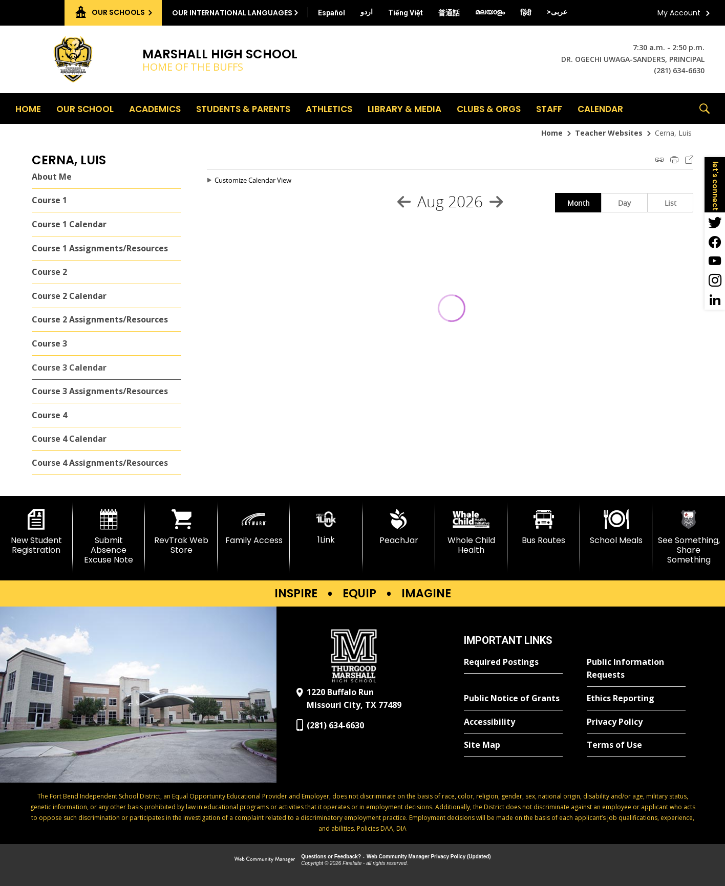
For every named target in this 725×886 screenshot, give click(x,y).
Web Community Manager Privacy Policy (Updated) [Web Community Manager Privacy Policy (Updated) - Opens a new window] (429, 856)
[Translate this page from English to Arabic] (557, 12)
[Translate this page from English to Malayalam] (490, 12)
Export (689, 160)
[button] (704, 108)
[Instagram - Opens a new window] (715, 280)
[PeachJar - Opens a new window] (399, 527)
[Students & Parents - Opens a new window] (243, 108)
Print (674, 160)
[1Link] (326, 527)
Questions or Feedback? (331, 856)
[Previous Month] (404, 201)
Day (624, 203)
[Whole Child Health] (471, 532)
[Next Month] (496, 201)
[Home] (28, 108)
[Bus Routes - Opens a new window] (544, 527)
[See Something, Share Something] (688, 537)
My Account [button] (678, 13)
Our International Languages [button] (232, 13)
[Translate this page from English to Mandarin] (449, 13)
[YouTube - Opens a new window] (715, 261)
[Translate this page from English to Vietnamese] (405, 13)
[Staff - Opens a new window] (549, 108)
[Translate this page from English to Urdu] (366, 12)
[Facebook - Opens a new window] (715, 241)
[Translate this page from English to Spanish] (331, 13)
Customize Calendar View (253, 180)
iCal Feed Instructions (659, 160)
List (670, 203)
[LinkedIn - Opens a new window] (715, 300)
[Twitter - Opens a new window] (715, 222)
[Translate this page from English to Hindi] (526, 13)
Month (578, 203)
